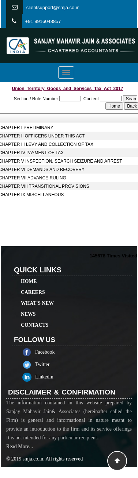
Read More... (19, 451)
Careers (33, 287)
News (28, 309)
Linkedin (49, 377)
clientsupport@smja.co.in (52, 7)
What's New (37, 298)
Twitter (47, 364)
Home (29, 276)
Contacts (34, 320)
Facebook (49, 352)
